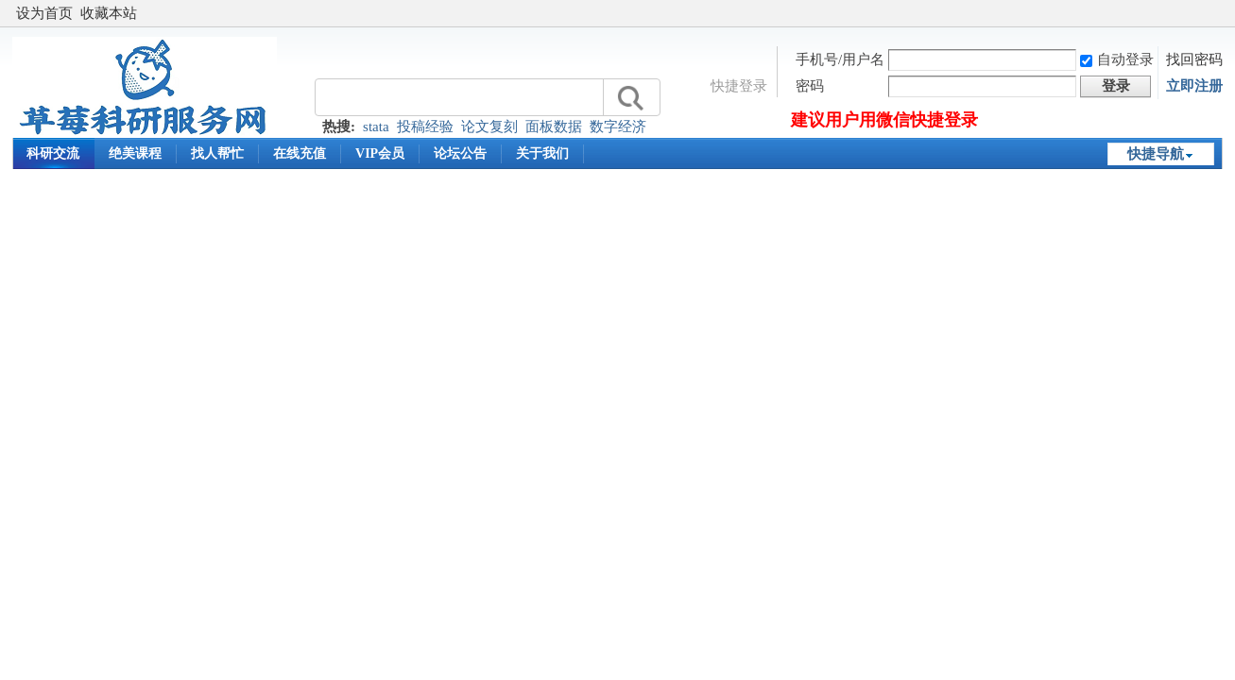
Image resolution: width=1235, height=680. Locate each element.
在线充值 (299, 153)
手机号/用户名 (840, 59)
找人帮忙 (217, 153)
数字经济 (618, 126)
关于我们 (542, 153)
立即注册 (1194, 86)
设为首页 (44, 13)
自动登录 (1117, 59)
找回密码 (1194, 59)
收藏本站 (108, 13)
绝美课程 (135, 153)
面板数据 (553, 126)
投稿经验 (425, 126)
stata (376, 126)
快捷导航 (1155, 154)
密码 (810, 86)
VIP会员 (379, 153)
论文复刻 (489, 126)
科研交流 (52, 153)
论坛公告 (460, 153)
